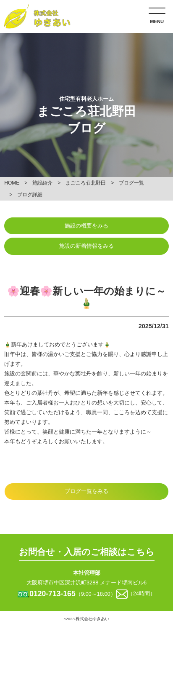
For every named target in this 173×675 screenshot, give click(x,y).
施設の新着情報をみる (86, 246)
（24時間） (141, 594)
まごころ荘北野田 (86, 183)
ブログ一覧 (131, 183)
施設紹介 (42, 183)
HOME (11, 183)
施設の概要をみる (86, 225)
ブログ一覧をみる (86, 491)
